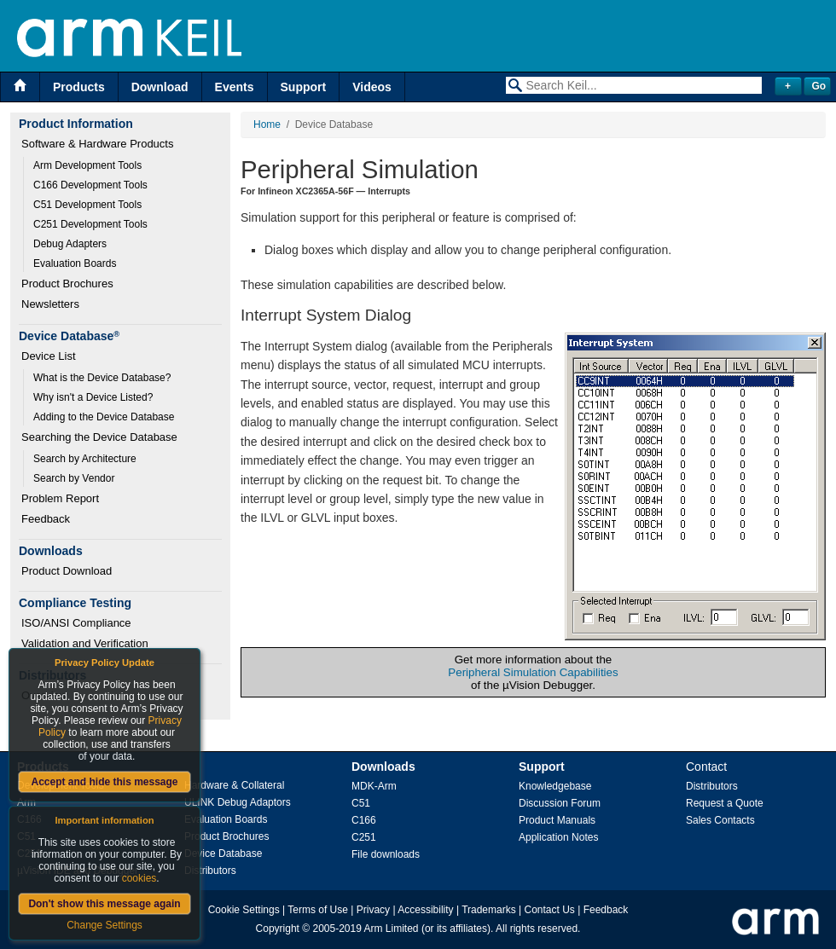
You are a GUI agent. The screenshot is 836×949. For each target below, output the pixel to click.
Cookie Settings (244, 910)
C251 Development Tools (90, 224)
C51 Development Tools (87, 205)
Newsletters (50, 304)
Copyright (277, 929)
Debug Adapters (70, 244)
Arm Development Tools (87, 165)
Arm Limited (391, 929)
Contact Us (550, 910)
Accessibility (425, 910)
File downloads (385, 854)
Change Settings (104, 925)
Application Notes (558, 837)
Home (267, 124)
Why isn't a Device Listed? (93, 397)
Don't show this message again (104, 904)
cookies (139, 878)
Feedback (45, 518)
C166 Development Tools (90, 185)
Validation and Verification (84, 643)
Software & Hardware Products (97, 143)
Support (304, 87)
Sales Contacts (720, 820)
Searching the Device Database (99, 437)
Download (160, 87)
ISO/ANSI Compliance (76, 622)
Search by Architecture (84, 459)
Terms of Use (317, 910)
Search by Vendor (73, 478)
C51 (360, 803)
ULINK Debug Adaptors (237, 802)
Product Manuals (557, 820)
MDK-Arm (374, 786)
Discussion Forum (560, 803)
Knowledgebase (555, 786)
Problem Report (60, 498)
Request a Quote (724, 803)
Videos (372, 87)
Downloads (383, 766)
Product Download (66, 570)
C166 (363, 820)
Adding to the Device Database (103, 417)
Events (234, 87)
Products (79, 87)
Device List (48, 356)
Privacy (373, 910)
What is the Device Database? (102, 378)
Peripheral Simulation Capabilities (533, 672)
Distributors (210, 871)
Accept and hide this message (104, 782)
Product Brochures (67, 283)
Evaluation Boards (74, 263)
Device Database (223, 853)
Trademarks (489, 910)
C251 (363, 837)
